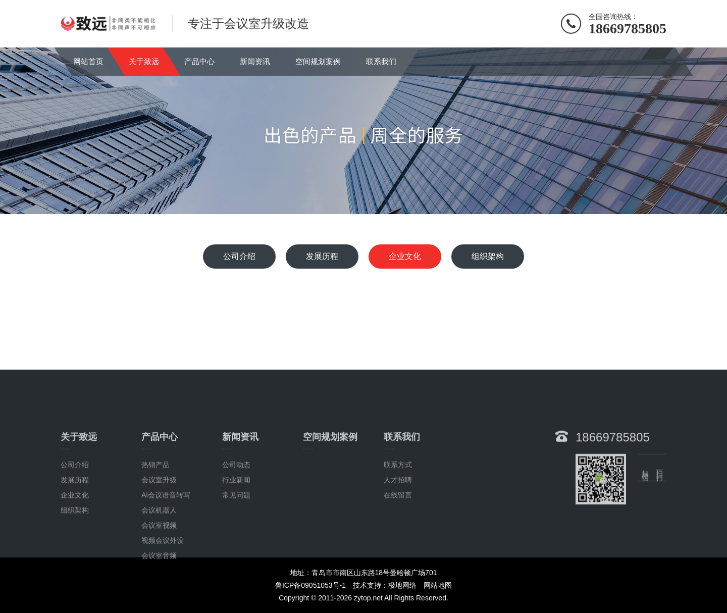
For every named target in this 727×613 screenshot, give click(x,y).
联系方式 (398, 502)
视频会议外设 (162, 578)
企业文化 (405, 256)
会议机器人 (159, 548)
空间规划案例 (318, 61)
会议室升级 (159, 518)
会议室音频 (159, 593)
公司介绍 (239, 256)
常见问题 (236, 533)
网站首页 (88, 61)
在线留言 (398, 533)
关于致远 (144, 61)
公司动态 (236, 502)
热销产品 (155, 502)
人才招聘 (398, 518)
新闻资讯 (255, 61)
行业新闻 (236, 518)
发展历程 (322, 256)
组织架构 (488, 256)
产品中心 (199, 61)
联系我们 (381, 61)
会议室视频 (159, 563)
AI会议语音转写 (165, 533)
